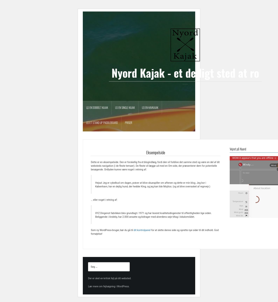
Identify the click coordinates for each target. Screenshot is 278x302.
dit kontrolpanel (142, 230)
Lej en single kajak (125, 108)
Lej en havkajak (150, 108)
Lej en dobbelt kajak (97, 108)
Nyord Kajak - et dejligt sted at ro (185, 73)
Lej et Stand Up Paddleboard (102, 123)
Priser (128, 123)
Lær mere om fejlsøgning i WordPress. (109, 286)
